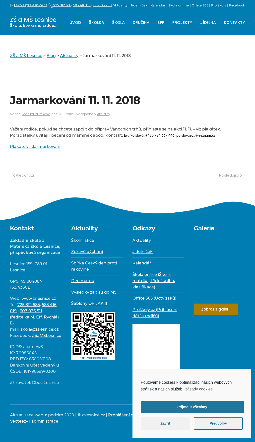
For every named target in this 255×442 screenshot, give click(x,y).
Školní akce (82, 240)
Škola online (178, 5)
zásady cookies (198, 389)
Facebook (237, 5)
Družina (141, 22)
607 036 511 (102, 5)
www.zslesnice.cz (38, 298)
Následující (230, 175)
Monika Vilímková (36, 114)
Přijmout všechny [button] (192, 407)
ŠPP (160, 22)
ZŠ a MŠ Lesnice (33, 22)
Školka (96, 22)
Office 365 (200, 5)
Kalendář (157, 5)
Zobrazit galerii (216, 309)
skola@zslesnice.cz (28, 5)
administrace (44, 421)
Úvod (75, 22)
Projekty (182, 22)
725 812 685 (28, 304)
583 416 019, (82, 5)
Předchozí (23, 175)
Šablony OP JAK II (89, 303)
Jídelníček (138, 5)
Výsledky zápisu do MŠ (94, 292)
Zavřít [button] (165, 423)
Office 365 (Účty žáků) (154, 298)
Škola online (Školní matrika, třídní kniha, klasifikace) (153, 280)
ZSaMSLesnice (46, 335)
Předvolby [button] (218, 423)
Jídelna (208, 22)
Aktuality (120, 5)
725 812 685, (60, 5)
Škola (118, 22)
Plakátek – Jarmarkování (35, 146)
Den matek (82, 280)
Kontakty (234, 22)
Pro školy (218, 5)
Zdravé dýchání (87, 251)
